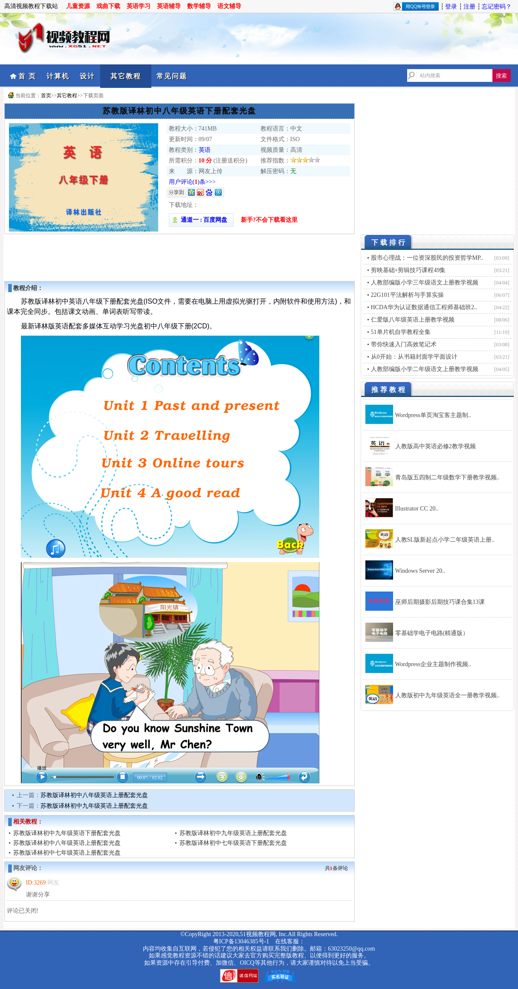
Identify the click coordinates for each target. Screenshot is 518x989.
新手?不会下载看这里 (269, 220)
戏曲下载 (108, 6)
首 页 (27, 76)
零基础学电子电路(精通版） (432, 633)
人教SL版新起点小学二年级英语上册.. (445, 540)
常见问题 (171, 76)
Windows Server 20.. (420, 571)
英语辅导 (169, 6)
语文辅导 (229, 6)
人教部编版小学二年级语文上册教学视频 (424, 369)
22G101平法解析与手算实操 (407, 295)
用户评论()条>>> (192, 182)
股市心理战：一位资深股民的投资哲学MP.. (427, 258)
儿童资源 (78, 6)
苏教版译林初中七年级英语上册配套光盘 (67, 853)
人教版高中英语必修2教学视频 (435, 446)
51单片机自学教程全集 (401, 332)
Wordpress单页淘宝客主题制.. (433, 415)
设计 (87, 76)
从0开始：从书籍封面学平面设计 (414, 357)
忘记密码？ (497, 6)
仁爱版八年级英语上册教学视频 (412, 319)
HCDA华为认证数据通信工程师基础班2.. (424, 307)
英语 (205, 150)
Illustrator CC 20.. (417, 508)
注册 (469, 6)
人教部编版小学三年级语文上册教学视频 (424, 282)
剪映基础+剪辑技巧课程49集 (408, 270)
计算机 (57, 76)
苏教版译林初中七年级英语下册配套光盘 (233, 843)
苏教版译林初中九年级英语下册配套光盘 (67, 833)
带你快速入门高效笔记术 (404, 344)
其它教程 (125, 76)
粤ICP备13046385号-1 (241, 941)
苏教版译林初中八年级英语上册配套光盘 (94, 795)
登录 (451, 6)
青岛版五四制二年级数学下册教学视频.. (447, 477)
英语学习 (138, 6)
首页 (46, 96)
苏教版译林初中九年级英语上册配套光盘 (94, 806)
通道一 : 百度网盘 (201, 220)
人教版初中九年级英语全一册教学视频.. (447, 695)
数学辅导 (199, 6)
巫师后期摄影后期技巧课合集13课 (440, 602)
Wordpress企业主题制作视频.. (433, 664)
